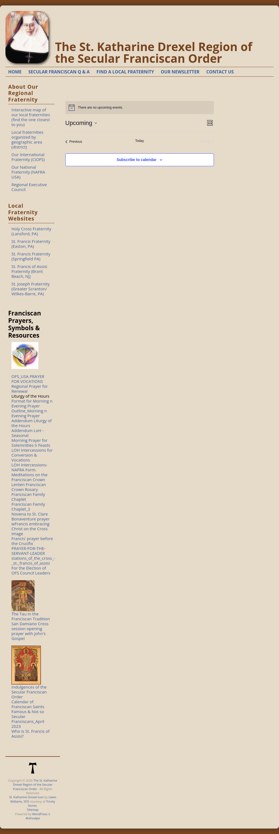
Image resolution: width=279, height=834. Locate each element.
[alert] (139, 107)
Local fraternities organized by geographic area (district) (27, 139)
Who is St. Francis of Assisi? (30, 733)
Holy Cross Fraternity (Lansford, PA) (31, 231)
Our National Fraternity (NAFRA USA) (28, 172)
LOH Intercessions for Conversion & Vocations (32, 455)
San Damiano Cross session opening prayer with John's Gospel (29, 631)
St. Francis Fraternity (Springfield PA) (30, 256)
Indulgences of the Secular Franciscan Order (29, 691)
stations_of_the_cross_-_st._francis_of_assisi (33, 560)
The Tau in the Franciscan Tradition (30, 616)
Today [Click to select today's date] (139, 141)
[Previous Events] (73, 142)
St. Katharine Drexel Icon (26, 797)
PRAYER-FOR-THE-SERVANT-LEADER (28, 551)
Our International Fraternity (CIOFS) (28, 157)
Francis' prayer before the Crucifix (32, 541)
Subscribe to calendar (136, 159)
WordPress (39, 814)
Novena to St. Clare (29, 514)
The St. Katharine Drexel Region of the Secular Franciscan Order (153, 52)
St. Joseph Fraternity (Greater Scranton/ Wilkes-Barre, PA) (30, 288)
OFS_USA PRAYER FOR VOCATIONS (27, 379)
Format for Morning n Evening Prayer (32, 403)
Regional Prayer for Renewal (29, 388)
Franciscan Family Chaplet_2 (28, 506)
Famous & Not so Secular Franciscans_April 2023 (27, 719)
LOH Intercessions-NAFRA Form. (29, 467)
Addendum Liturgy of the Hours (31, 423)
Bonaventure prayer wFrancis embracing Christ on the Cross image (30, 526)
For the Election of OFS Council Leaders (30, 570)
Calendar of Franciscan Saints (27, 704)
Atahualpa (33, 818)
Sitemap (32, 810)
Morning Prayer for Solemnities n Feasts (30, 442)
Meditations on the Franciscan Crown (29, 477)
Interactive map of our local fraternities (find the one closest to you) (30, 117)
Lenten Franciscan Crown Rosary (28, 487)
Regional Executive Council (29, 187)
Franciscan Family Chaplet (28, 497)
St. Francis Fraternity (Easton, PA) (30, 244)
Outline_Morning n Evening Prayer (29, 413)
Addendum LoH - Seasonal (27, 433)
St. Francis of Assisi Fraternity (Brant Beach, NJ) (29, 271)
